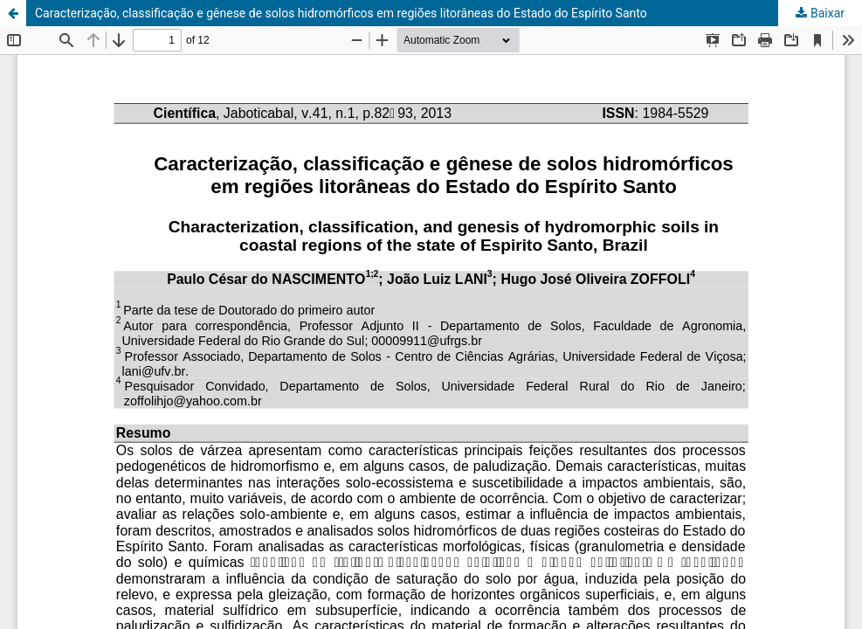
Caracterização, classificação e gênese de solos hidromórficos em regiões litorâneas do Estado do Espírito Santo (341, 13)
